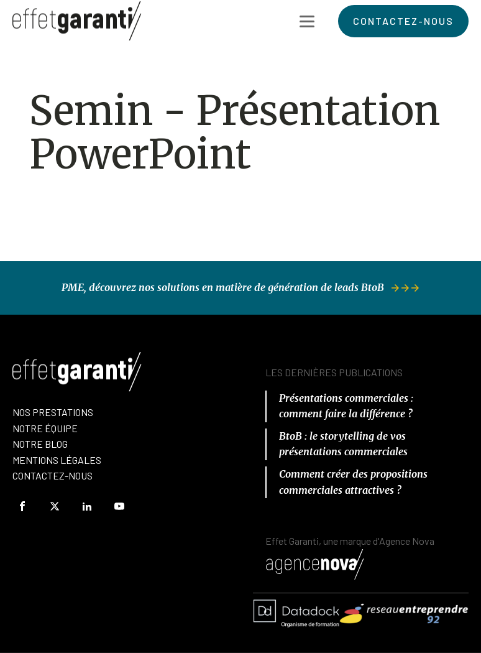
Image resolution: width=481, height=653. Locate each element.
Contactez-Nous (52, 475)
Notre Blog (40, 444)
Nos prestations (52, 412)
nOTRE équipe (45, 428)
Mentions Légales (56, 460)
